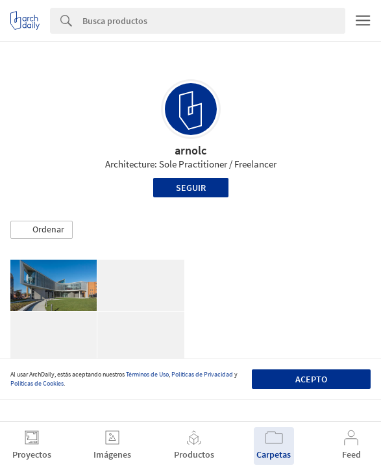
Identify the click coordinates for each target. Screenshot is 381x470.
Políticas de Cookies (37, 383)
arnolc (190, 150)
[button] (41, 230)
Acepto (311, 379)
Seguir (191, 187)
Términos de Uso (147, 374)
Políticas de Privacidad (202, 374)
